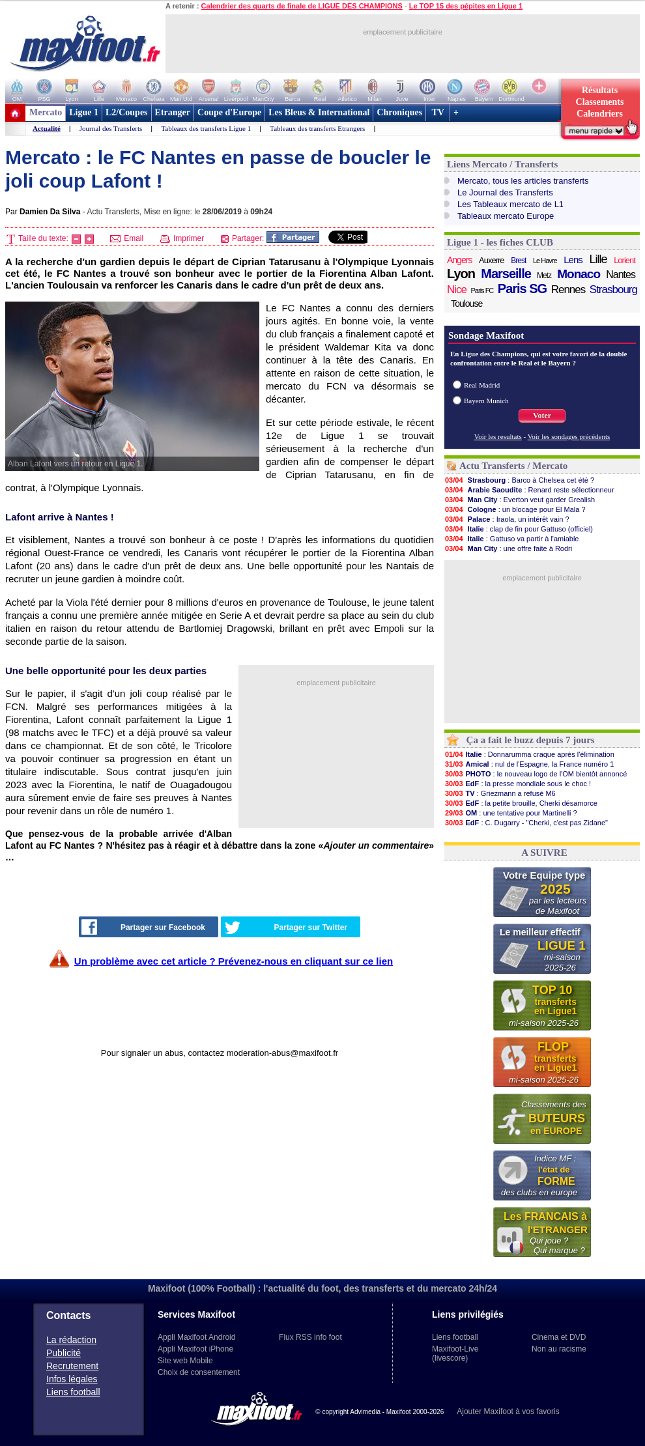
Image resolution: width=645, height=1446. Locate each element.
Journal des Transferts (111, 128)
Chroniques (399, 112)
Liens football (73, 1392)
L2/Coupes (127, 112)
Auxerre (491, 260)
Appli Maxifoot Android (196, 1337)
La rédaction (71, 1340)
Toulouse (466, 303)
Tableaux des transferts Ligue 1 (206, 128)
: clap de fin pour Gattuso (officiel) (518, 529)
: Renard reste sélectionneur (529, 490)
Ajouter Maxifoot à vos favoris (508, 1411)
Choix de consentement (199, 1372)
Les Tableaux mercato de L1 (510, 204)
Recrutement (72, 1366)
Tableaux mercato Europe (505, 216)
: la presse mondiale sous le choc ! (517, 783)
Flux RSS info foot (310, 1337)
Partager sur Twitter (286, 927)
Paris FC (482, 290)
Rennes (568, 289)
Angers (459, 260)
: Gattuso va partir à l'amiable (511, 539)
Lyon (461, 273)
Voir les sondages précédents (569, 436)
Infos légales (72, 1379)
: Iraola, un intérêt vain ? (506, 519)
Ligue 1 (83, 112)
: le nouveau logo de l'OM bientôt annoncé (535, 774)
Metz (544, 275)
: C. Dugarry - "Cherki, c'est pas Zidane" (526, 823)
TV (437, 112)
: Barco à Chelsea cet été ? (519, 480)
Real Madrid (482, 385)
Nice (456, 289)
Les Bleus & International (318, 112)
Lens (573, 259)
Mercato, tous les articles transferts (523, 181)
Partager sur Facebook (143, 927)
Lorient (624, 260)
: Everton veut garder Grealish (519, 499)
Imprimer (182, 238)
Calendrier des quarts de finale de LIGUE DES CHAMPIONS (302, 6)
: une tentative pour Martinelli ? (510, 813)
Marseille (506, 273)
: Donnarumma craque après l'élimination (529, 754)
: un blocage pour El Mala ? (515, 509)
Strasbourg (613, 289)
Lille (598, 259)
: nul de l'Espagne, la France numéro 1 (529, 764)
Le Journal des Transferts (505, 192)
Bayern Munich (486, 400)
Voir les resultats (498, 436)
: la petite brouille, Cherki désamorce (520, 803)
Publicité (63, 1353)
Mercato (45, 112)
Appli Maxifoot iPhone (195, 1349)
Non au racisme (559, 1349)
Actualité (47, 128)
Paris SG (522, 288)
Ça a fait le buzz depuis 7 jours (530, 740)
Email (126, 238)
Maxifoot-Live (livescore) (455, 1353)
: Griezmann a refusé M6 (500, 793)
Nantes (620, 274)
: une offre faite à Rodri (508, 548)
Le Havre (545, 260)
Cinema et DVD (559, 1337)
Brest (518, 260)
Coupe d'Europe (229, 112)
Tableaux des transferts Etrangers (317, 128)
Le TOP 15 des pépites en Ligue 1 (466, 6)
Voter (542, 415)
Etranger (172, 112)
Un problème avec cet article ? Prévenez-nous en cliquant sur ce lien (233, 961)
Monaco (578, 274)
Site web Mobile (185, 1360)
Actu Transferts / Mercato (513, 466)
